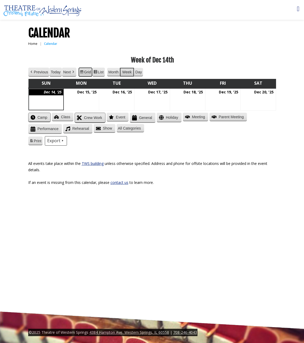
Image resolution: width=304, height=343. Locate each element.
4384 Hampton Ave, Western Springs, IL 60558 (129, 332)
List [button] (98, 73)
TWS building (93, 163)
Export (55, 140)
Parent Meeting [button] (227, 117)
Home (32, 43)
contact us (119, 182)
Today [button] (55, 72)
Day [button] (138, 72)
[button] (130, 128)
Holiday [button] (168, 117)
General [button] (141, 118)
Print (35, 142)
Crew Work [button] (89, 118)
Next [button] (69, 72)
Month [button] (113, 72)
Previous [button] (39, 72)
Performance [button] (44, 129)
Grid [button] (85, 73)
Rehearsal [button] (76, 128)
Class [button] (61, 117)
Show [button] (103, 128)
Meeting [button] (194, 117)
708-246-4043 (185, 332)
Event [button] (116, 117)
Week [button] (127, 72)
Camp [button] (38, 117)
